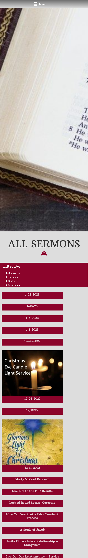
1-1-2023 (32, 329)
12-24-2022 (32, 399)
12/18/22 (32, 410)
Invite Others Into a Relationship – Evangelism (32, 543)
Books (12, 281)
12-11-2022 (32, 468)
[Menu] (40, 4)
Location (13, 285)
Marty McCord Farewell (32, 479)
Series (12, 277)
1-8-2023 (32, 318)
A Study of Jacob (32, 529)
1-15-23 (32, 306)
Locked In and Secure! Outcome (32, 502)
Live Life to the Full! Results (32, 491)
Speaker (13, 273)
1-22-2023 (32, 294)
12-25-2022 (32, 341)
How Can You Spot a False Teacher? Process (32, 516)
